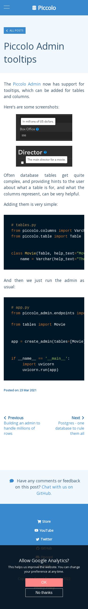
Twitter (44, 539)
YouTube (44, 530)
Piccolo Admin (27, 84)
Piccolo (44, 8)
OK (44, 582)
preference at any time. (47, 571)
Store (44, 521)
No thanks (43, 593)
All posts (14, 30)
